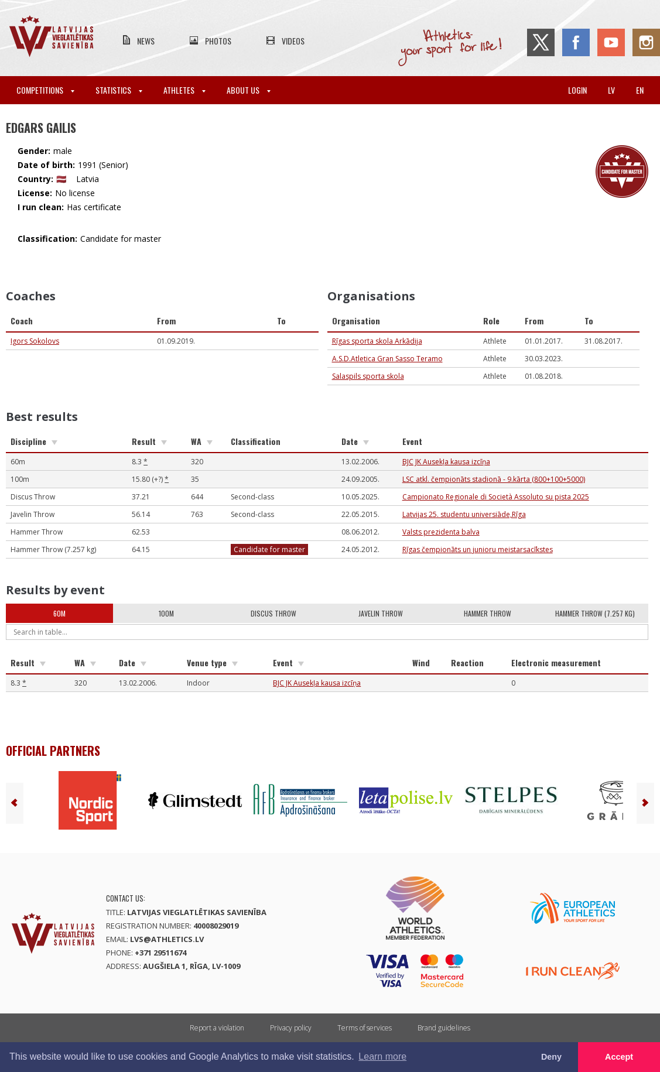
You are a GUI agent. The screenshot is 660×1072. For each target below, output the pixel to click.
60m (59, 613)
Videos (293, 41)
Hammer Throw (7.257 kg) (595, 613)
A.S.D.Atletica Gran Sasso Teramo (387, 359)
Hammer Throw (487, 613)
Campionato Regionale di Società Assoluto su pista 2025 (495, 497)
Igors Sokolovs (35, 341)
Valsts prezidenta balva (441, 532)
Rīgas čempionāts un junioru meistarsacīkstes (477, 549)
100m (166, 613)
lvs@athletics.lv (167, 939)
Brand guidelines (444, 1028)
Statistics (118, 90)
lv (611, 90)
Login (577, 90)
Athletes (184, 90)
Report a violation (217, 1028)
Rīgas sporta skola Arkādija (377, 341)
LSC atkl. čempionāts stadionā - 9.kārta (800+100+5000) (493, 479)
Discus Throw (273, 613)
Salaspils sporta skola (368, 376)
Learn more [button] (382, 1056)
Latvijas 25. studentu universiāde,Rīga (464, 514)
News (146, 41)
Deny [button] (551, 1056)
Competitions (45, 90)
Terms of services (364, 1028)
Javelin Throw (380, 613)
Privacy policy (291, 1028)
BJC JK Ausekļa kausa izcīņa (446, 462)
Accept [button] (619, 1056)
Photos (218, 41)
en (640, 90)
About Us (249, 90)
